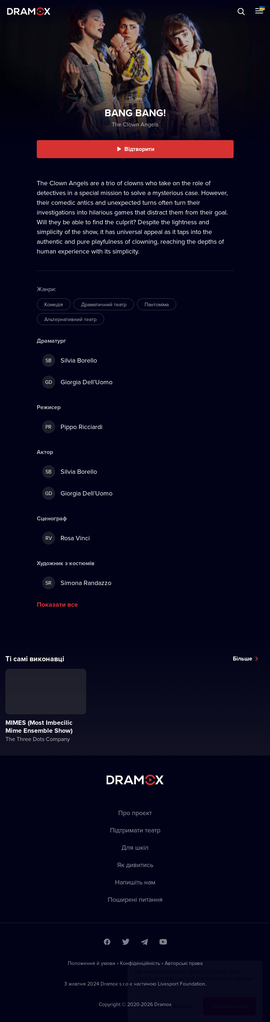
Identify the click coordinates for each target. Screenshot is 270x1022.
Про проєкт (135, 812)
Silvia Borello (69, 360)
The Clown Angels (135, 124)
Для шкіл (135, 847)
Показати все (57, 604)
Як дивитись (135, 864)
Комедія (53, 304)
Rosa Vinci (66, 538)
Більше (242, 658)
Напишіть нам (135, 882)
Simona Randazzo (76, 582)
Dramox (28, 11)
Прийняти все (229, 999)
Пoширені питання (135, 899)
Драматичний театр (104, 304)
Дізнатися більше (167, 999)
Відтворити (139, 149)
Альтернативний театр (70, 319)
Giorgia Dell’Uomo (77, 382)
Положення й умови (91, 963)
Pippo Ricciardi (72, 426)
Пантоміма (157, 304)
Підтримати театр (135, 830)
